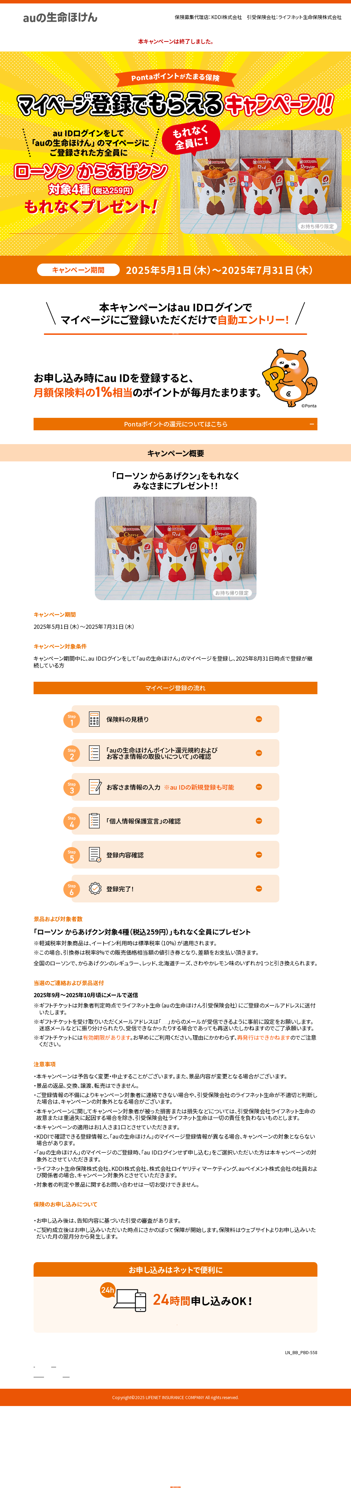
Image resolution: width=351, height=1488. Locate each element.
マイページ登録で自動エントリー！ (91, 226)
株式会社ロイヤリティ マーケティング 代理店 (106, 1412)
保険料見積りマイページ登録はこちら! (175, 348)
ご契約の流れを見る (171, 1357)
